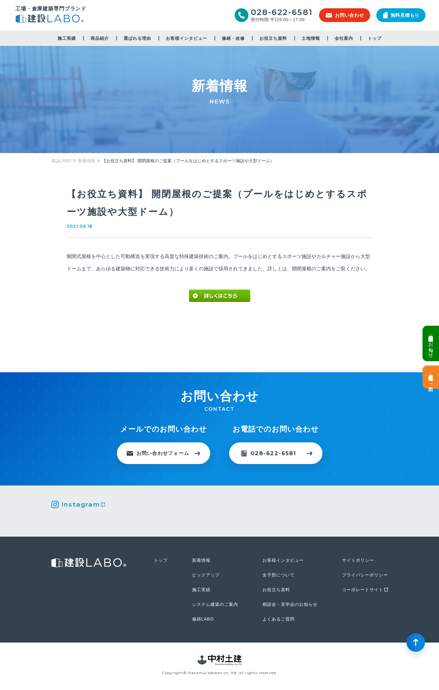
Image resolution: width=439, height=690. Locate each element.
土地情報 (311, 38)
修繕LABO (203, 619)
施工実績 (67, 38)
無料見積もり (401, 15)
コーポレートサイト (362, 589)
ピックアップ (206, 575)
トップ (374, 38)
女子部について (278, 575)
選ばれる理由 (137, 38)
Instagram (80, 504)
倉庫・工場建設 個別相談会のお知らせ (430, 343)
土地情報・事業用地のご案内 (430, 377)
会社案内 (344, 38)
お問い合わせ (345, 15)
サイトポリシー (358, 560)
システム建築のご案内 (215, 604)
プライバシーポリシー (365, 575)
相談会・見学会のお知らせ (290, 604)
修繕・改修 (233, 38)
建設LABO (50, 19)
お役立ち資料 (273, 38)
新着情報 (86, 160)
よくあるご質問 (278, 619)
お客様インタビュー (186, 38)
